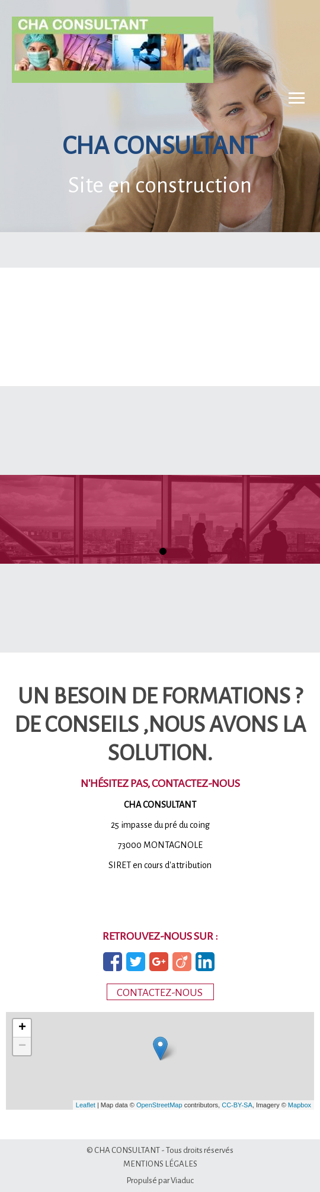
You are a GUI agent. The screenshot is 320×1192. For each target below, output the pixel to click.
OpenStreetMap (159, 1105)
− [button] (22, 1046)
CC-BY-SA (237, 1105)
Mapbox (299, 1105)
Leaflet (85, 1105)
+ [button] (22, 1028)
